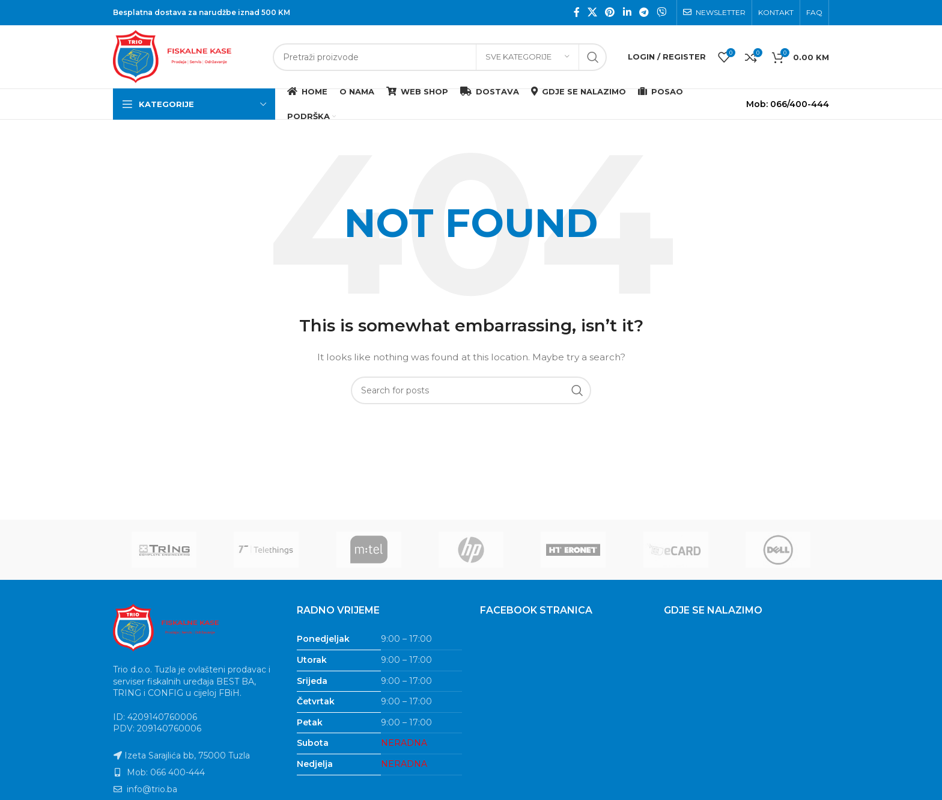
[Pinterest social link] (610, 12)
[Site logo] (187, 56)
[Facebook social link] (576, 12)
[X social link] (592, 12)
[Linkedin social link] (627, 12)
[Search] (440, 57)
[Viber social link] (661, 12)
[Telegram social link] (643, 12)
